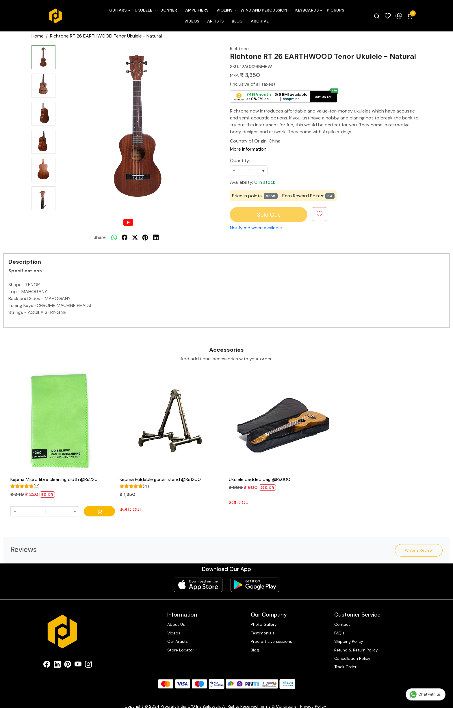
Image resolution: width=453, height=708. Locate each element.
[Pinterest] (67, 665)
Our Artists (177, 641)
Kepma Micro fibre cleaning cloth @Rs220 (54, 479)
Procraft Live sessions (271, 641)
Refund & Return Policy (356, 650)
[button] (398, 16)
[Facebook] (46, 665)
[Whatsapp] (114, 237)
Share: (100, 237)
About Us (176, 624)
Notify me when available (256, 228)
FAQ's (339, 633)
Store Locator (180, 650)
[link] (376, 15)
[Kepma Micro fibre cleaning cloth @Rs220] (62, 421)
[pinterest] (145, 237)
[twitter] (135, 237)
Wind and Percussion (265, 10)
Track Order (345, 666)
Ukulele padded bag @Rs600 (259, 479)
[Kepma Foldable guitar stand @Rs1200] (172, 421)
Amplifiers (196, 10)
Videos (191, 21)
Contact (342, 624)
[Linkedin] (57, 665)
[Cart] (99, 511)
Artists (215, 21)
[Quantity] (44, 511)
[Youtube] (78, 665)
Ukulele (145, 10)
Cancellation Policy (352, 658)
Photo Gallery (264, 624)
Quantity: (240, 161)
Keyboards (308, 10)
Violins (225, 10)
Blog (237, 21)
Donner (168, 10)
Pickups (335, 10)
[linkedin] (156, 237)
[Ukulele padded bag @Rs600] (281, 421)
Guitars (119, 10)
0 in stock (264, 182)
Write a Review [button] (419, 550)
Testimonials (262, 633)
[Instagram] (88, 665)
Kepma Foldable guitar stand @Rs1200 (160, 479)
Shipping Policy (348, 641)
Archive (260, 21)
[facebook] (124, 237)
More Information (248, 149)
